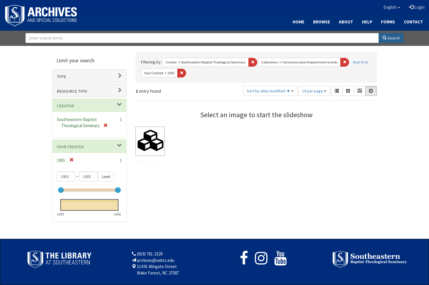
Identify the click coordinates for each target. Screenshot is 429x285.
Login (417, 7)
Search (391, 38)
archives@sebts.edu (155, 260)
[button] (392, 7)
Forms (388, 22)
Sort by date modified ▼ (270, 91)
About (346, 22)
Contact (413, 22)
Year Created (70, 146)
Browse (321, 22)
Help (367, 22)
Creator (65, 105)
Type (61, 76)
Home (298, 22)
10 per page (314, 91)
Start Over (360, 62)
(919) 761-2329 (149, 254)
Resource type (72, 91)
